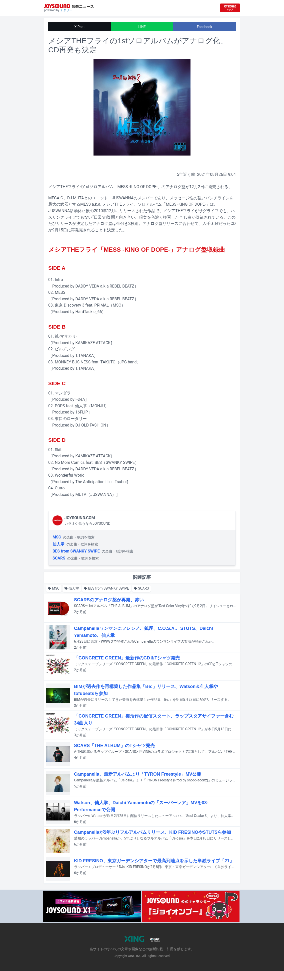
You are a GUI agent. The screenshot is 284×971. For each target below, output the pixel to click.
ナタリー (66, 10)
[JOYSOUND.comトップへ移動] (230, 8)
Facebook (204, 27)
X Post (79, 27)
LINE (142, 27)
